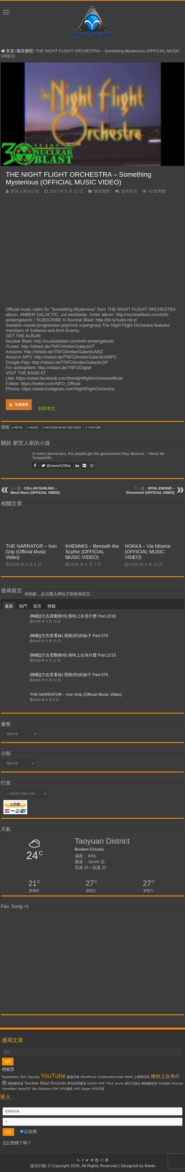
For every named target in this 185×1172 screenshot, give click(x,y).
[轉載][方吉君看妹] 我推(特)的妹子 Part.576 (69, 635)
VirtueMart (9, 1089)
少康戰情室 (142, 1077)
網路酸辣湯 (15, 1083)
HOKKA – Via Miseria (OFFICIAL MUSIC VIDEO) (147, 551)
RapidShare (10, 1077)
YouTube (94, 427)
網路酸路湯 (149, 1083)
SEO (23, 1077)
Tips (34, 1089)
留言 (37, 606)
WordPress (89, 1077)
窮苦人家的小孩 (25, 191)
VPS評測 (97, 1089)
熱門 (23, 606)
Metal (18, 427)
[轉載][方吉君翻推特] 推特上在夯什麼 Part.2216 (73, 616)
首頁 (7, 51)
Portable (164, 1083)
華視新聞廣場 (76, 1083)
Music (34, 427)
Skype (85, 1089)
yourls (119, 1083)
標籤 (51, 606)
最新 (9, 606)
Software (45, 1089)
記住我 (28, 1131)
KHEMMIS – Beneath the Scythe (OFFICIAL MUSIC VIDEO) (92, 551)
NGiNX (92, 1083)
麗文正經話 (132, 1083)
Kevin (150, 1166)
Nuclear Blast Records (63, 427)
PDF (55, 1089)
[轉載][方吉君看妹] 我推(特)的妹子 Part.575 (69, 674)
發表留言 (129, 191)
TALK (110, 1083)
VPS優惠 (66, 1089)
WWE (129, 1077)
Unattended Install (110, 1077)
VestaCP (24, 1089)
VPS (77, 1089)
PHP (101, 1083)
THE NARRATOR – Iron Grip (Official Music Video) (31, 551)
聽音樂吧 (25, 51)
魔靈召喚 (73, 1077)
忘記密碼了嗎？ (17, 1143)
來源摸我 (18, 404)
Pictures (177, 1083)
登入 (53, 594)
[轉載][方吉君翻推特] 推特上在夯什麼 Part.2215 (73, 655)
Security (34, 1077)
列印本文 (46, 408)
